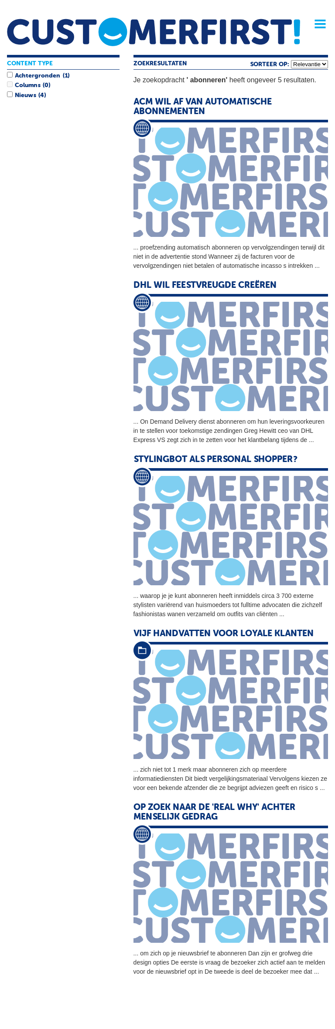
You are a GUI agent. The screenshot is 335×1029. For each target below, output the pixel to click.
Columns (27, 85)
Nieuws (25, 95)
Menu (317, 23)
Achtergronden (37, 76)
